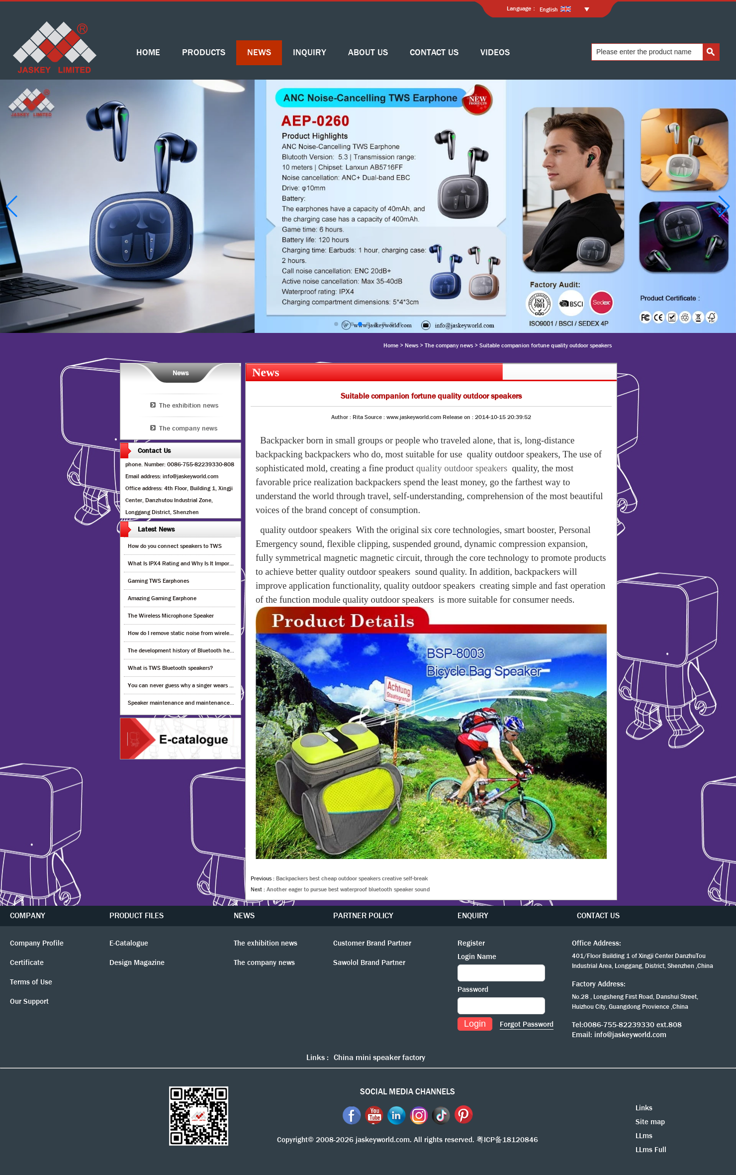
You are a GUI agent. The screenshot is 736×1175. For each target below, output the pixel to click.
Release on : (459, 417)
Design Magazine (137, 962)
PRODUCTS (203, 52)
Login (475, 1024)
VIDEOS (495, 52)
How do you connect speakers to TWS (175, 546)
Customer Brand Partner (372, 943)
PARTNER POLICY (363, 915)
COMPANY (27, 915)
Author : (342, 417)
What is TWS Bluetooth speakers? (170, 668)
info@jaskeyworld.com (630, 1035)
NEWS (259, 52)
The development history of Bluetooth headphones (191, 650)
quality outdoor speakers (461, 468)
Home (390, 345)
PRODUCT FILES (136, 915)
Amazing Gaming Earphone (162, 598)
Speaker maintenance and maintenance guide (186, 703)
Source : (375, 417)
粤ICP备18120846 (507, 1140)
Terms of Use (31, 982)
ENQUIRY (473, 915)
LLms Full (651, 1150)
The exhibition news (188, 405)
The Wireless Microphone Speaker (171, 616)
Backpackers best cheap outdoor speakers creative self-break (352, 878)
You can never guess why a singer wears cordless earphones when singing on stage (232, 685)
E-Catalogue (128, 943)
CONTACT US (434, 52)
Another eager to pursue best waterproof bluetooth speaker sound (348, 889)
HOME (148, 52)
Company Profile (37, 943)
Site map (650, 1122)
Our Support (29, 1001)
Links (644, 1108)
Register (471, 943)
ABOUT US (368, 52)
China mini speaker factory (379, 1057)
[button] (336, 324)
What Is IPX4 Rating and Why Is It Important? (185, 563)
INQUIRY (309, 52)
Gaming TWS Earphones (158, 581)
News (411, 345)
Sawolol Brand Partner (369, 962)
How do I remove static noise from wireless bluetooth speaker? (205, 633)
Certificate (27, 962)
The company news (449, 345)
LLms (644, 1136)
